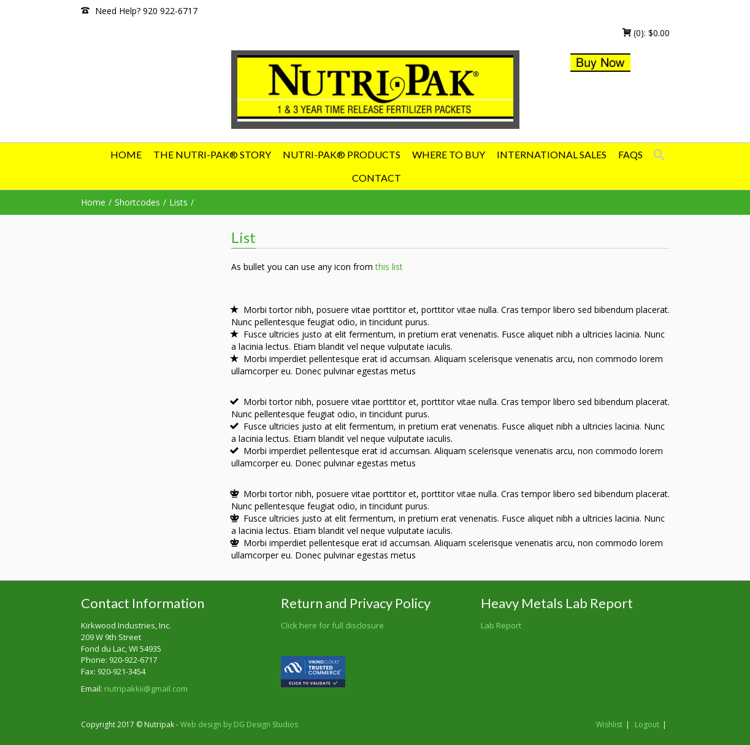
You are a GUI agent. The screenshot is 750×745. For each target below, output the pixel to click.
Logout (647, 724)
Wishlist (609, 724)
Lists (178, 202)
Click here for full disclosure (332, 625)
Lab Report (501, 625)
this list (389, 266)
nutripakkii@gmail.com (146, 688)
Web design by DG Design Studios (239, 724)
